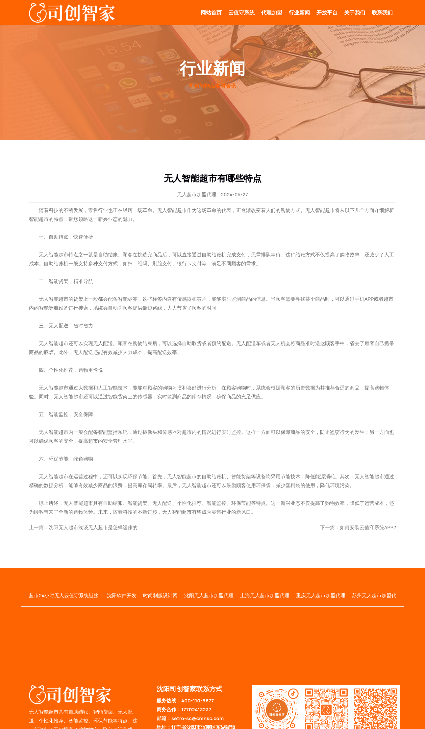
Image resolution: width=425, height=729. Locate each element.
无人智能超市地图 (265, 725)
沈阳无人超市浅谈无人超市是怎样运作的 (93, 527)
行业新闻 (299, 12)
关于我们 (354, 12)
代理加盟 (271, 12)
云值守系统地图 (304, 725)
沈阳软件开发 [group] (122, 595)
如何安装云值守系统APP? (368, 527)
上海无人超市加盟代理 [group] (264, 595)
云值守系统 (241, 12)
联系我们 (382, 12)
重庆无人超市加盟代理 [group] (320, 595)
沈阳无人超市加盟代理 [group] (209, 595)
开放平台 (327, 12)
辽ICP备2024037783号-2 (220, 725)
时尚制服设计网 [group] (160, 595)
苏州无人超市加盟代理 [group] (376, 595)
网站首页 (211, 12)
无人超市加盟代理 (196, 194)
